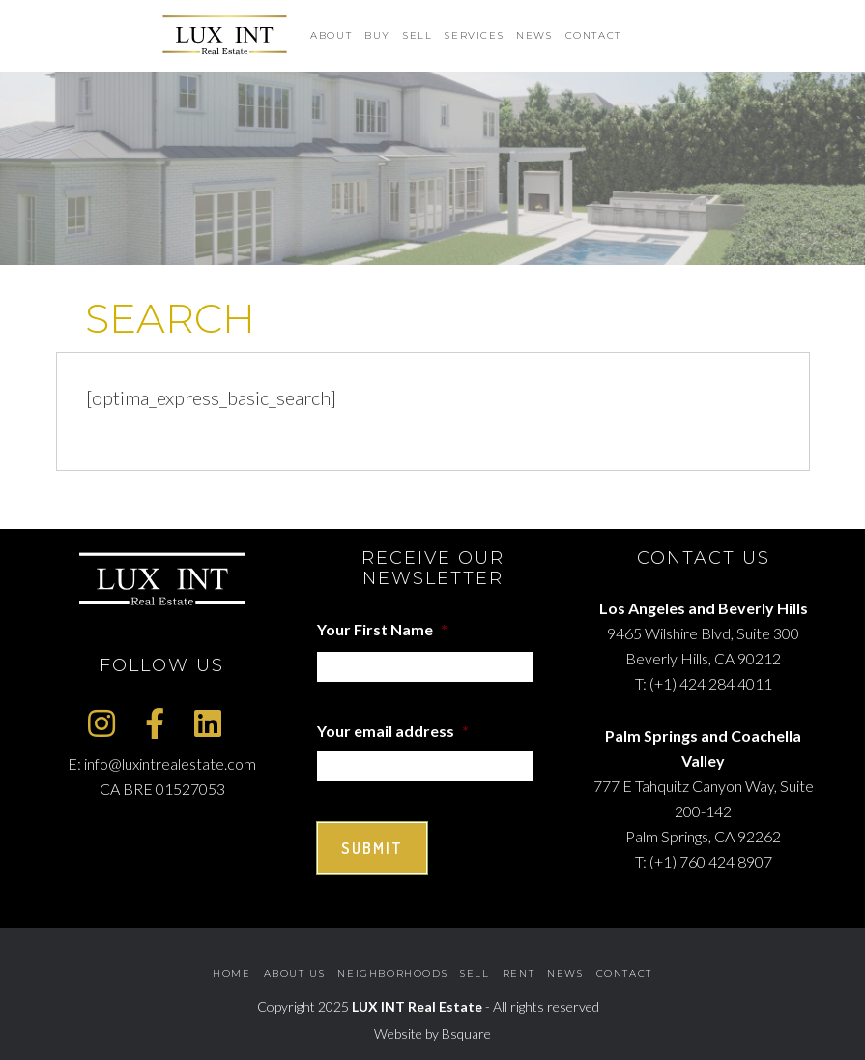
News (565, 973)
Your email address (393, 730)
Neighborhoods (392, 973)
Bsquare (466, 1033)
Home (231, 973)
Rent (518, 973)
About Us (295, 973)
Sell (474, 973)
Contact (624, 973)
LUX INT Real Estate (417, 1006)
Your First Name (382, 629)
